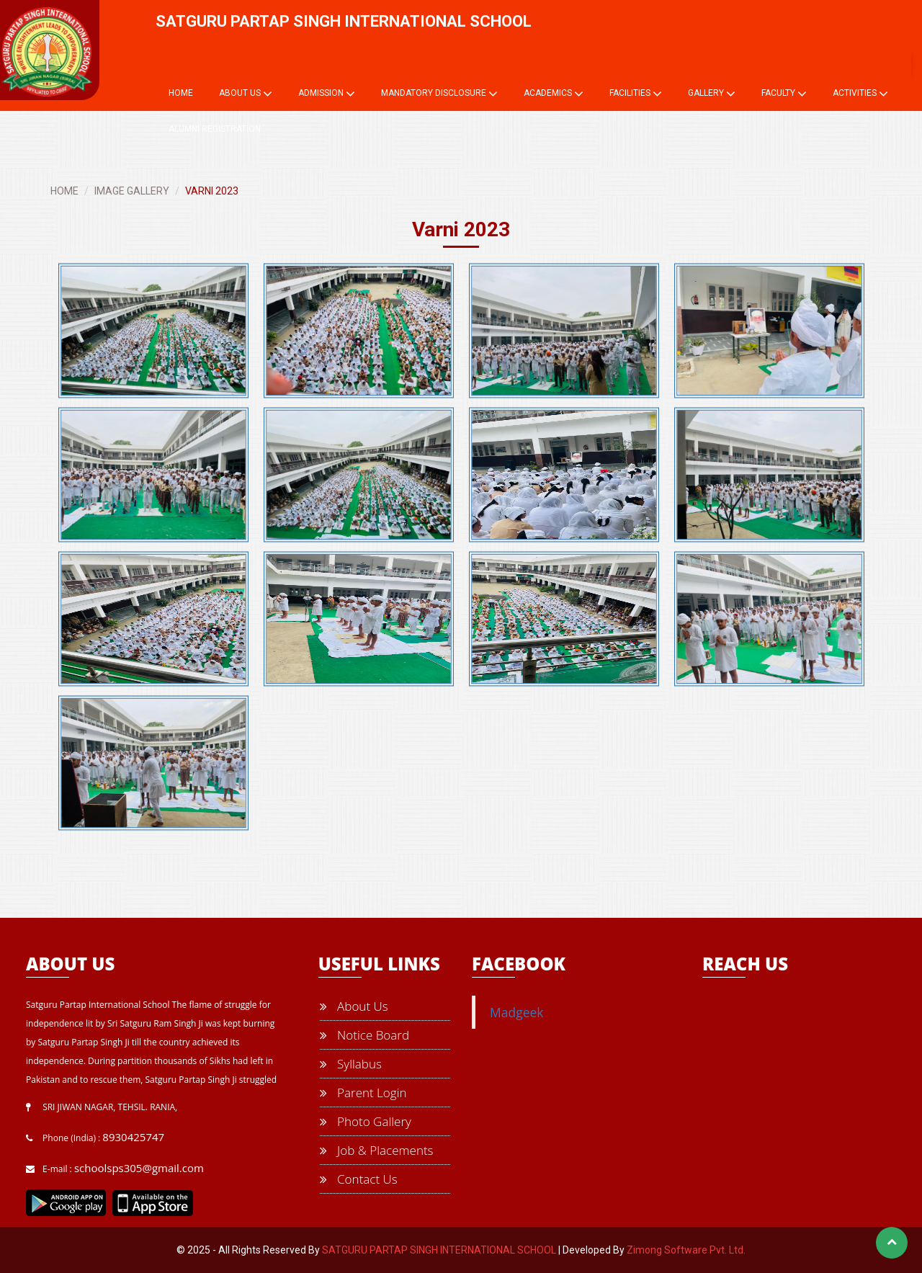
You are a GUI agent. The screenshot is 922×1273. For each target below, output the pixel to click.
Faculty (784, 93)
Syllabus (351, 1063)
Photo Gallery (365, 1121)
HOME (64, 191)
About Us (245, 93)
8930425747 (133, 1137)
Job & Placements (377, 1150)
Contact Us (359, 1179)
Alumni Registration (215, 129)
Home (181, 93)
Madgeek (517, 1012)
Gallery (711, 93)
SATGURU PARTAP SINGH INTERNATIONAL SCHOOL (439, 1250)
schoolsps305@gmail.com (139, 1168)
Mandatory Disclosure (439, 93)
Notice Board (364, 1035)
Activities (860, 93)
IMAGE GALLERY (131, 191)
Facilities (635, 93)
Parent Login (363, 1092)
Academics (553, 93)
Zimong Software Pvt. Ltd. (686, 1250)
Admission (326, 93)
